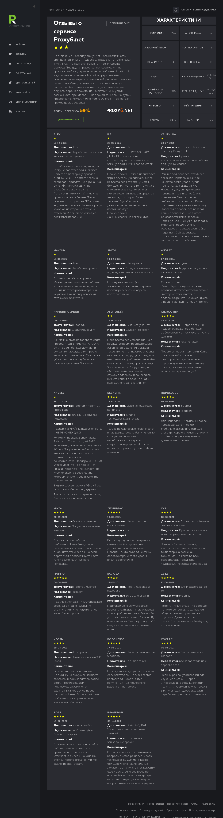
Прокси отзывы (155, 804)
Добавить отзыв (68, 120)
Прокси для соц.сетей (151, 810)
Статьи (194, 804)
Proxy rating (54, 10)
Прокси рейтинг (135, 804)
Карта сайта (208, 804)
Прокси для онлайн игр (202, 810)
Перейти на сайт (119, 23)
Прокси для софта (176, 810)
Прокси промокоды (177, 804)
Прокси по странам (126, 810)
